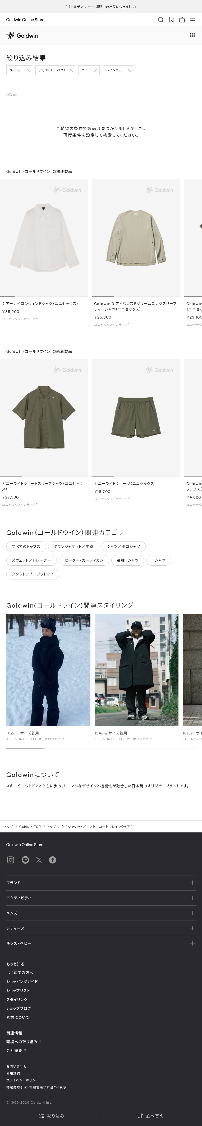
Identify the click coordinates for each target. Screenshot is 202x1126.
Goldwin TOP (30, 826)
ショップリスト (18, 990)
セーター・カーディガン (84, 561)
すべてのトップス (26, 547)
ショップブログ (18, 1008)
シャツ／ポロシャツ (123, 547)
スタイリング (16, 999)
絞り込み (52, 1116)
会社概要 (16, 1050)
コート (86, 70)
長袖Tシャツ (128, 561)
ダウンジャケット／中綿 (74, 547)
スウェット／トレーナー (31, 561)
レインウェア (115, 70)
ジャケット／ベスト (52, 70)
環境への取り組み (24, 1041)
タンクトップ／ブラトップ (33, 575)
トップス (53, 826)
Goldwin (17, 70)
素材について (17, 1017)
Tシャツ (159, 561)
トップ (8, 826)
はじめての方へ (20, 972)
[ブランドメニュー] (192, 35)
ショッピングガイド (22, 981)
